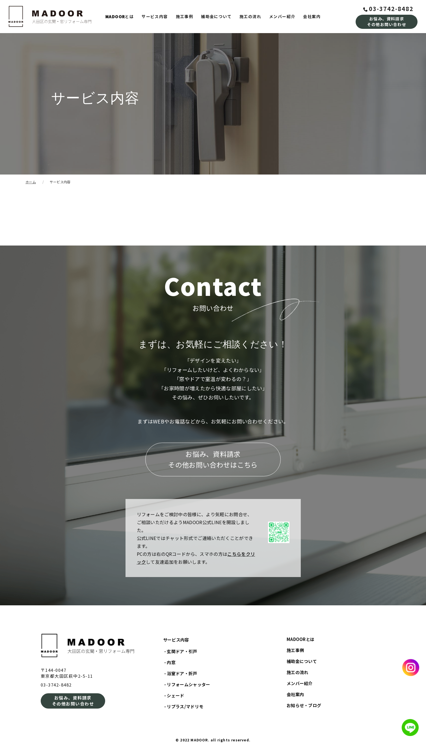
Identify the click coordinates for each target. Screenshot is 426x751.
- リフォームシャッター (187, 684)
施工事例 (184, 16)
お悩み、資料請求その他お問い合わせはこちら (213, 459)
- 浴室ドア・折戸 (180, 673)
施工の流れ (250, 16)
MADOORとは (301, 639)
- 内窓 (170, 662)
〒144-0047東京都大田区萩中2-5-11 (67, 673)
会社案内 (312, 16)
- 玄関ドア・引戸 (180, 651)
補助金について (216, 16)
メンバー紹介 (282, 16)
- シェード (174, 695)
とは (119, 16)
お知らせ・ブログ (304, 705)
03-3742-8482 (388, 9)
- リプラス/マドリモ (184, 706)
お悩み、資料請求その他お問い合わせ (386, 21)
